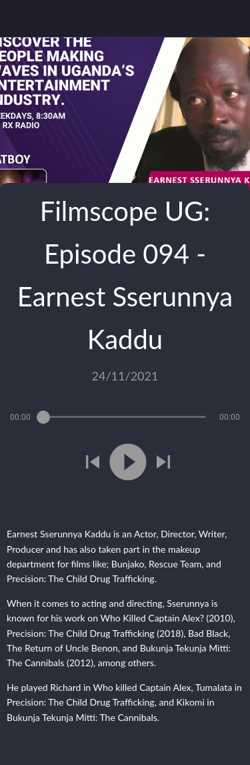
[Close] (19, 19)
